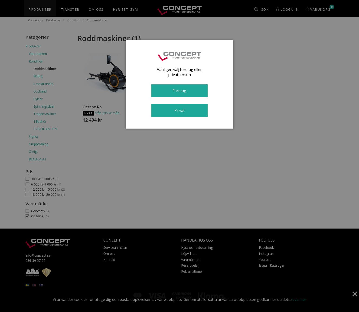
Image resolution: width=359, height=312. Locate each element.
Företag (179, 90)
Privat (179, 110)
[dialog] (179, 84)
